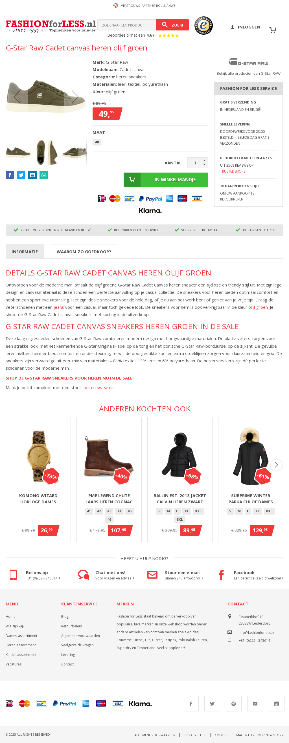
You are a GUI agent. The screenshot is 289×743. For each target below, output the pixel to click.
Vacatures (13, 664)
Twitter (212, 703)
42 (99, 511)
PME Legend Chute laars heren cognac (109, 499)
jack (86, 387)
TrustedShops (232, 171)
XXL (198, 511)
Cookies (221, 735)
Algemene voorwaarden (80, 635)
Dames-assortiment (21, 635)
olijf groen (258, 307)
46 (109, 519)
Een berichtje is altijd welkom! (258, 578)
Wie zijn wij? (15, 626)
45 (130, 511)
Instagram (276, 703)
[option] (89, 511)
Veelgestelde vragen (77, 645)
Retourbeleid (71, 626)
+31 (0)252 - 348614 (44, 578)
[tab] (25, 251)
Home (11, 616)
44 (119, 511)
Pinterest (234, 703)
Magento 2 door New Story (259, 735)
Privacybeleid (195, 735)
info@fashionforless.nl (257, 632)
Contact (67, 664)
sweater (105, 387)
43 (109, 511)
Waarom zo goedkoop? (84, 251)
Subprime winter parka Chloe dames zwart (251, 499)
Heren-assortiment (21, 645)
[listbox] (150, 143)
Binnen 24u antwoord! (185, 578)
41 (89, 511)
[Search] (172, 24)
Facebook (191, 703)
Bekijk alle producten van (249, 73)
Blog (65, 616)
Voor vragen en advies (115, 578)
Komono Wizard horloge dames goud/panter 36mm (38, 499)
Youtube (255, 703)
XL (187, 511)
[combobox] (143, 24)
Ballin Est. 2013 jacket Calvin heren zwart (180, 499)
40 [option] (97, 142)
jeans (59, 307)
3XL (180, 519)
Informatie (25, 251)
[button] (17, 96)
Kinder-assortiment (21, 654)
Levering (68, 654)
